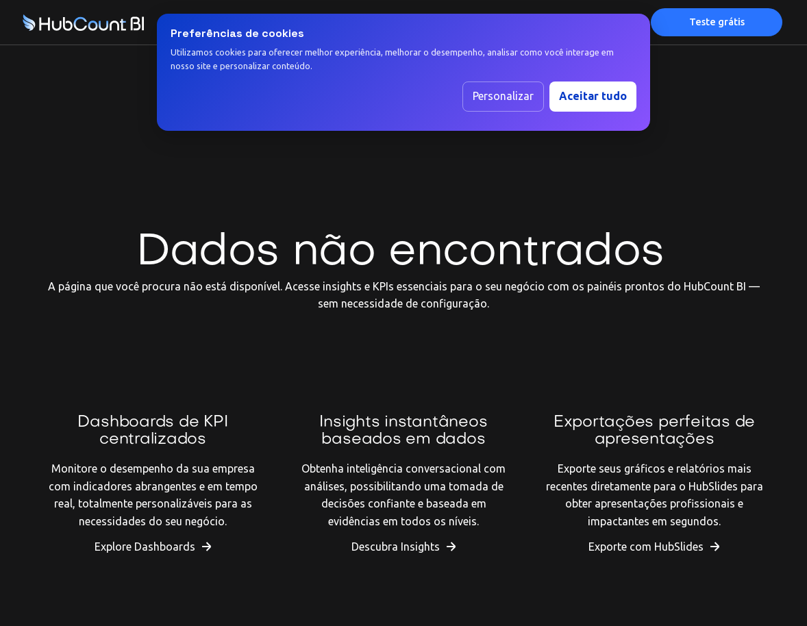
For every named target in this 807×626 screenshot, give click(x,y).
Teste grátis (717, 21)
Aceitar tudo (593, 96)
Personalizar (503, 96)
